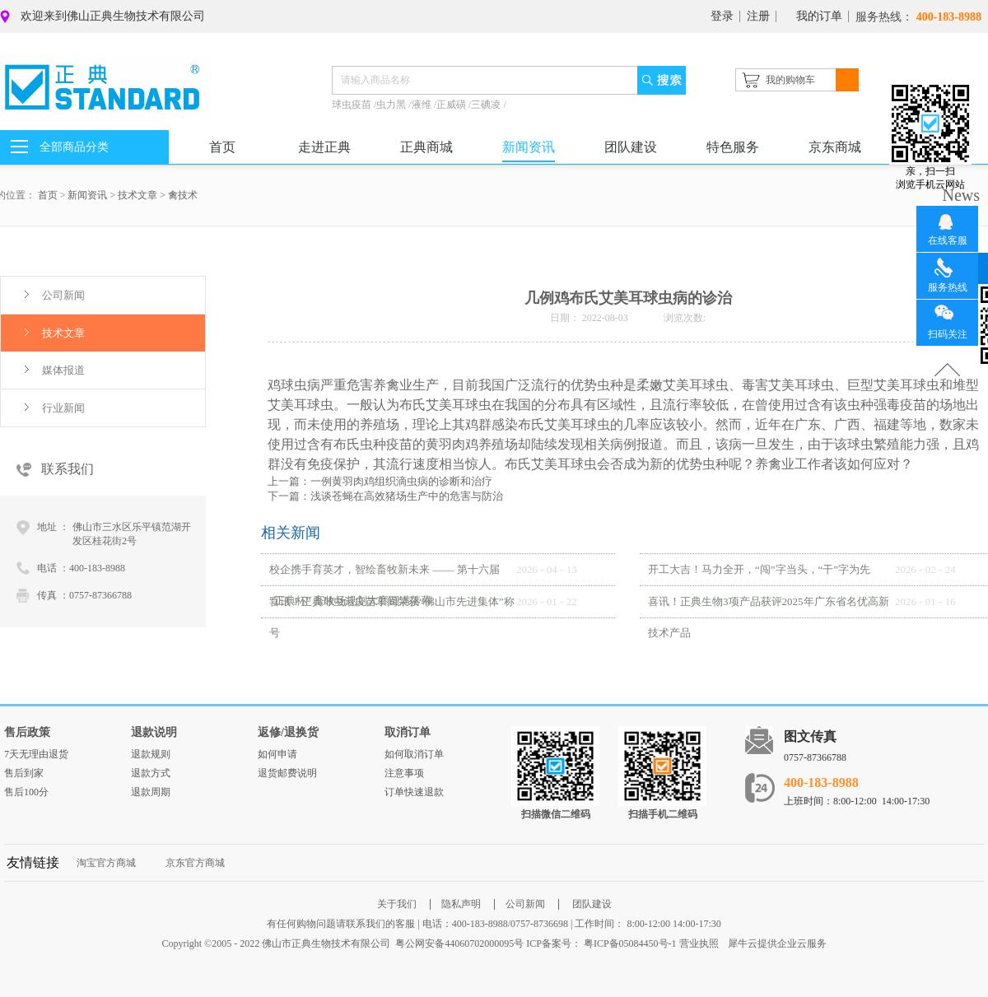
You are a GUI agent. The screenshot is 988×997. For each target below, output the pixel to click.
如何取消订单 (414, 754)
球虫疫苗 (353, 104)
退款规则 (150, 754)
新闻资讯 (87, 195)
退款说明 (154, 732)
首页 (222, 147)
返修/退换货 (288, 732)
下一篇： (385, 496)
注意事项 (404, 773)
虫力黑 (392, 104)
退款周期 (150, 792)
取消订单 (407, 732)
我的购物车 (790, 80)
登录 (722, 16)
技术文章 (137, 195)
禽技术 (183, 195)
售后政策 (27, 732)
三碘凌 (487, 104)
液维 (423, 104)
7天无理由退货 (36, 754)
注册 (758, 16)
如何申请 (277, 754)
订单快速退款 (414, 792)
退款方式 (150, 773)
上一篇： (380, 481)
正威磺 (452, 104)
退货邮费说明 (287, 773)
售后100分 (26, 792)
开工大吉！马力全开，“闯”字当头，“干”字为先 (759, 569)
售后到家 (24, 773)
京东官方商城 (195, 863)
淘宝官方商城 (106, 863)
